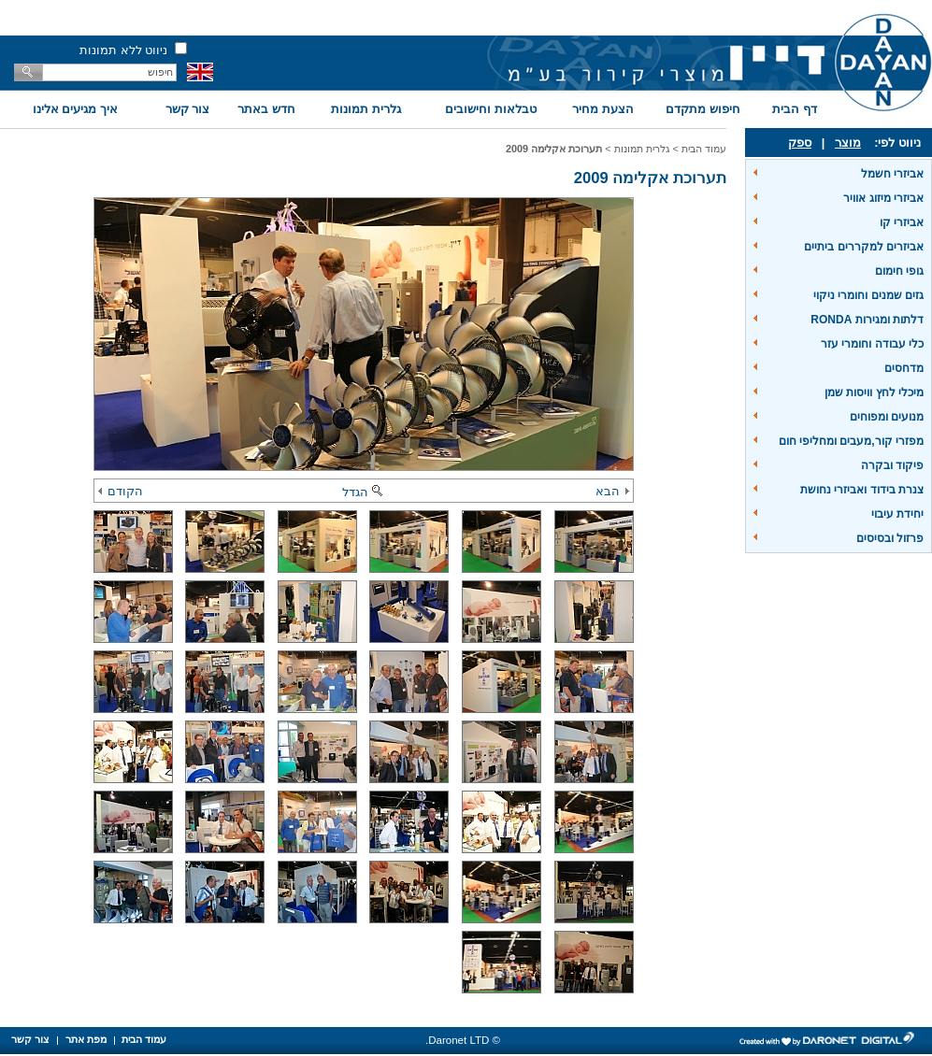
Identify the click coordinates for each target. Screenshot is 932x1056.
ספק (799, 143)
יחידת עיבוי (897, 514)
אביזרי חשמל (892, 173)
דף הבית (794, 109)
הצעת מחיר (603, 109)
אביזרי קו (902, 222)
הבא (612, 491)
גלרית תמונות (366, 109)
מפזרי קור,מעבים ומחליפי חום (851, 441)
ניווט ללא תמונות (123, 50)
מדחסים (904, 368)
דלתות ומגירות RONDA (867, 319)
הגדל (363, 492)
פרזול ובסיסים (890, 538)
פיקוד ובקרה (892, 465)
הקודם (120, 491)
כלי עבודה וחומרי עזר (872, 343)
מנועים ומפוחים (887, 416)
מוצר (848, 143)
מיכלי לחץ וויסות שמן (874, 392)
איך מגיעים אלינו (75, 109)
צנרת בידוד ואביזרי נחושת (862, 489)
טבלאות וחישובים (491, 109)
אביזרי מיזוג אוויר (883, 198)
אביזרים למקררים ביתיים (864, 246)
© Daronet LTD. (462, 1040)
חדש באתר (266, 109)
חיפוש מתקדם (703, 109)
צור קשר (187, 109)
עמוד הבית (703, 148)
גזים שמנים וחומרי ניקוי (868, 295)
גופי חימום (899, 271)
